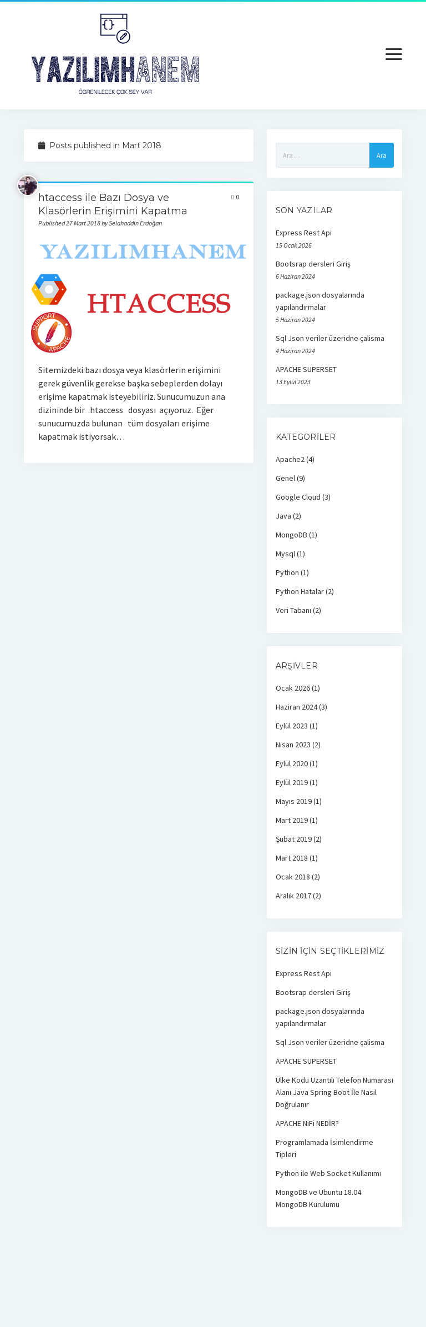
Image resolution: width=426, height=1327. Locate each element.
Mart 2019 (292, 820)
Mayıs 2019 (294, 801)
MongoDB (291, 535)
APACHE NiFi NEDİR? (307, 1123)
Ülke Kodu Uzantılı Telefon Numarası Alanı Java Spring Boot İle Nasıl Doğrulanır (334, 1092)
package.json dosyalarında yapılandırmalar (320, 301)
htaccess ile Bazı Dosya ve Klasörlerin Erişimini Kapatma (139, 295)
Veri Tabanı (293, 610)
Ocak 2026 (293, 688)
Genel (285, 478)
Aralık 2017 (293, 896)
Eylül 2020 (292, 763)
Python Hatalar (300, 591)
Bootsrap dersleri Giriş (313, 264)
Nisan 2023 (293, 745)
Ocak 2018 (293, 877)
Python (287, 572)
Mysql (285, 554)
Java (283, 516)
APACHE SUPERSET (306, 369)
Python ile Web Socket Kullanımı (328, 1173)
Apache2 (290, 459)
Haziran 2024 (296, 707)
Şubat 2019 (294, 839)
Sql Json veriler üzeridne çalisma (330, 338)
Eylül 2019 (292, 782)
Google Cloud (298, 497)
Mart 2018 (292, 858)
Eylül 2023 (292, 726)
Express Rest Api (304, 233)
